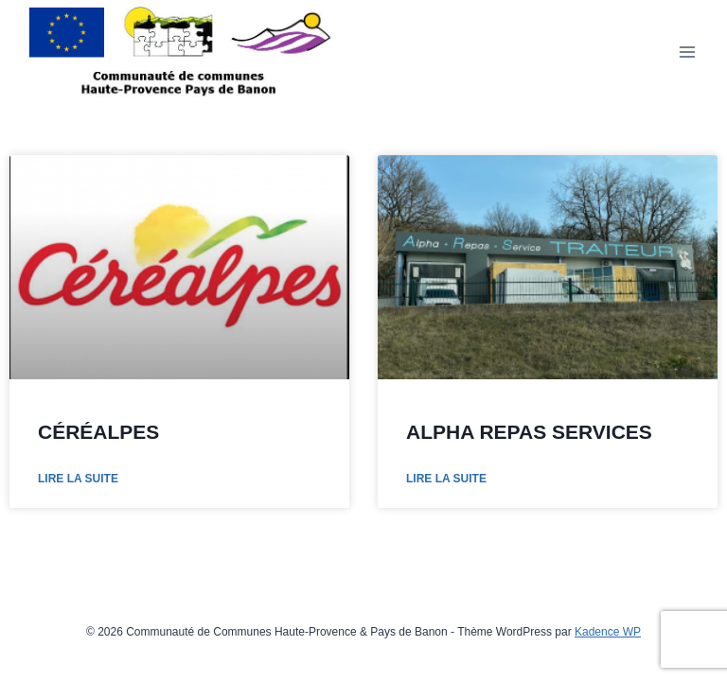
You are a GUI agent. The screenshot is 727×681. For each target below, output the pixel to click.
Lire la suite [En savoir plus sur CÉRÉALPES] (78, 478)
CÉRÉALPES (98, 432)
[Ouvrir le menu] (686, 51)
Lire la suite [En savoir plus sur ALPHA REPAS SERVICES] (446, 478)
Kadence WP (608, 631)
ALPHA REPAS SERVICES (529, 432)
